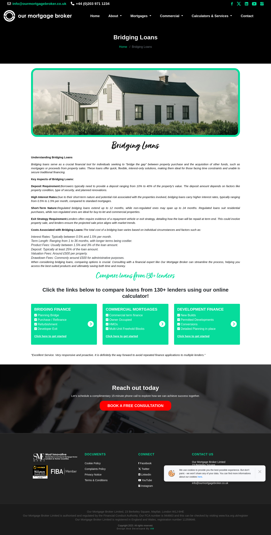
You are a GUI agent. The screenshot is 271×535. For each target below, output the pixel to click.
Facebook (144, 462)
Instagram (145, 485)
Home (95, 16)
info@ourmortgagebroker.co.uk (39, 4)
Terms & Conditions (96, 479)
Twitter (143, 468)
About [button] (113, 16)
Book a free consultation (135, 405)
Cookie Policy (93, 462)
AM (152, 528)
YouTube (145, 479)
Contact (247, 16)
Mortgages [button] (139, 16)
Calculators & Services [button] (210, 16)
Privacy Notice (93, 473)
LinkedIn (144, 473)
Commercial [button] (170, 16)
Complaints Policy (95, 468)
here (200, 477)
